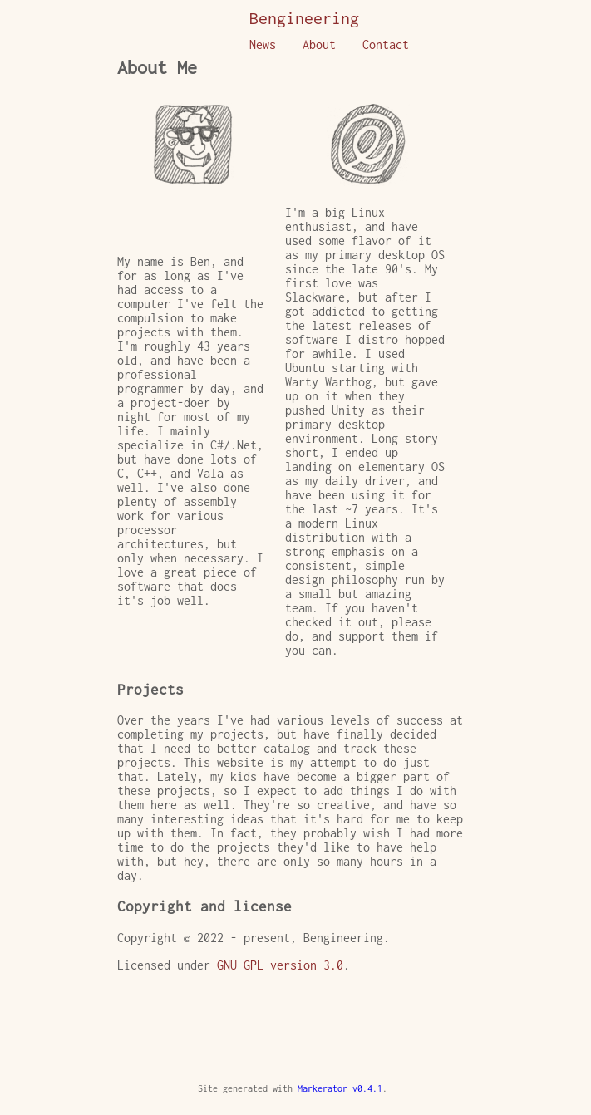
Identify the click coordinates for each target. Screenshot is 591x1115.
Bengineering (304, 17)
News (262, 44)
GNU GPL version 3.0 (280, 965)
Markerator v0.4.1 (340, 1088)
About (319, 44)
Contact (385, 44)
